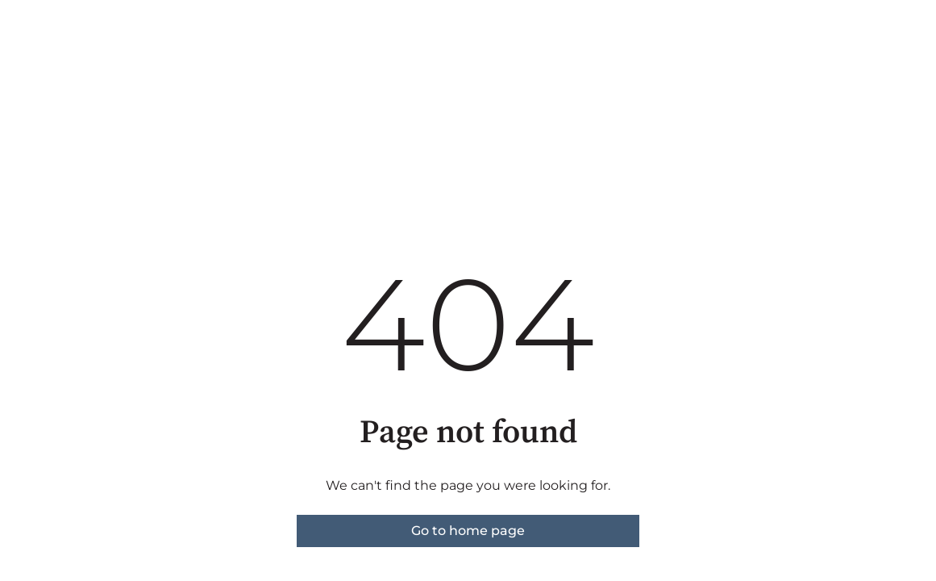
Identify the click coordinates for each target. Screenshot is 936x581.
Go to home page (468, 530)
